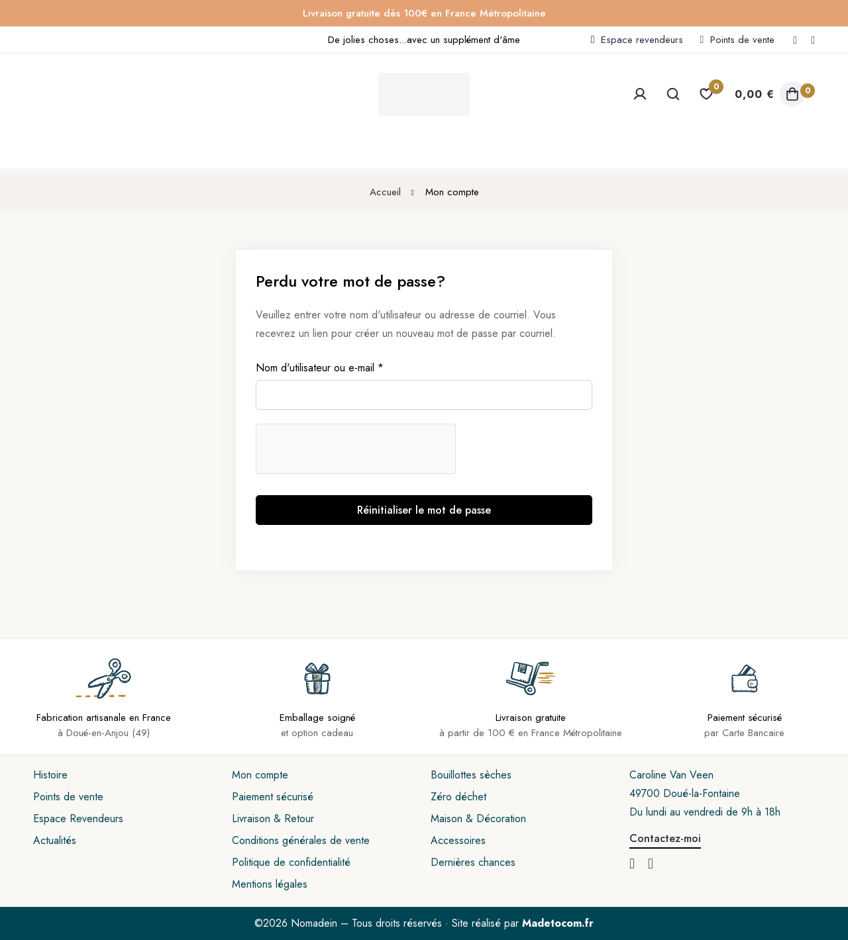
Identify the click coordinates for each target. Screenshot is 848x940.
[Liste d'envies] (706, 94)
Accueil (385, 192)
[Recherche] (673, 94)
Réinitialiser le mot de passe (424, 510)
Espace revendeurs (642, 39)
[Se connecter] (640, 94)
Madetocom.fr (558, 923)
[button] (665, 840)
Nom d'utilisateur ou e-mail (320, 368)
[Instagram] (813, 39)
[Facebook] (795, 39)
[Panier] (768, 94)
